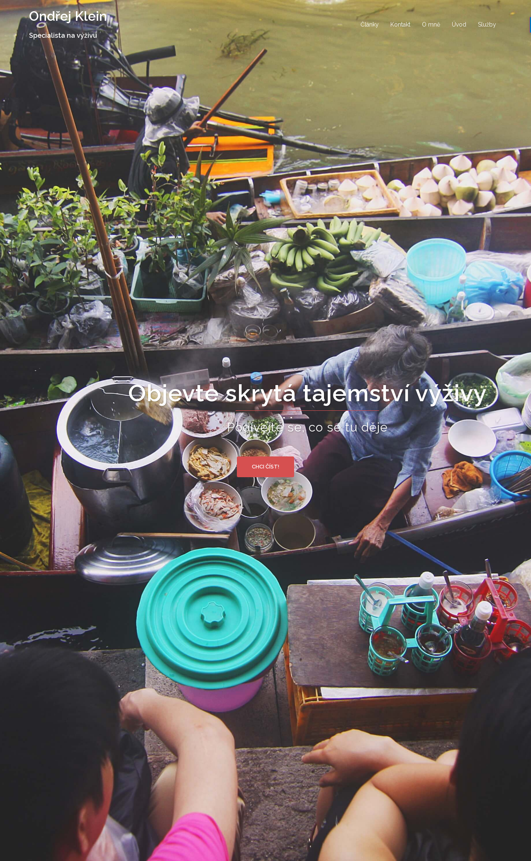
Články (369, 24)
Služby (487, 24)
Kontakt (400, 24)
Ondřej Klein (68, 16)
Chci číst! (265, 466)
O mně (431, 24)
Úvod (459, 24)
